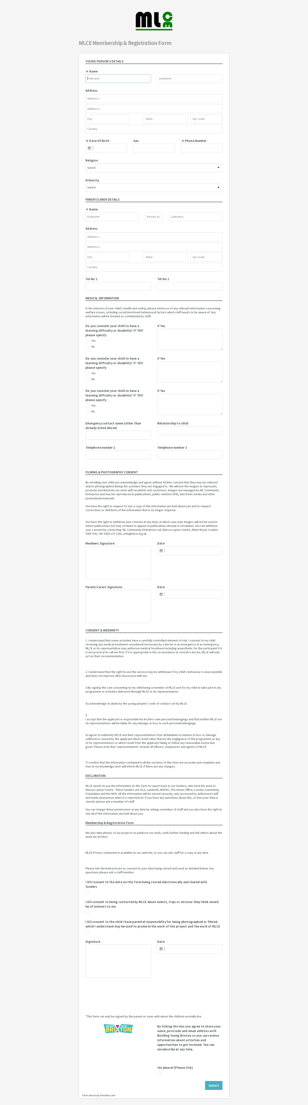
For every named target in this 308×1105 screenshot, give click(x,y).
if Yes (161, 326)
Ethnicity (92, 180)
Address (92, 90)
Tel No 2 (163, 279)
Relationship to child (172, 423)
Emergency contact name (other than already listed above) (113, 425)
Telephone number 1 (100, 447)
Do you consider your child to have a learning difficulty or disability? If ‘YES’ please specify (115, 330)
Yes (91, 341)
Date (161, 543)
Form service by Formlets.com (98, 1095)
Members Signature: (100, 543)
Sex (136, 141)
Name (92, 71)
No (90, 347)
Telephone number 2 (172, 447)
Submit (214, 1085)
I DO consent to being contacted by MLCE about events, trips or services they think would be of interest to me (152, 904)
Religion (92, 160)
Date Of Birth (97, 141)
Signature (93, 942)
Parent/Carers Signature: (104, 587)
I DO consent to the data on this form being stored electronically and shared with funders (146, 884)
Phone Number (194, 141)
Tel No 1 (92, 279)
